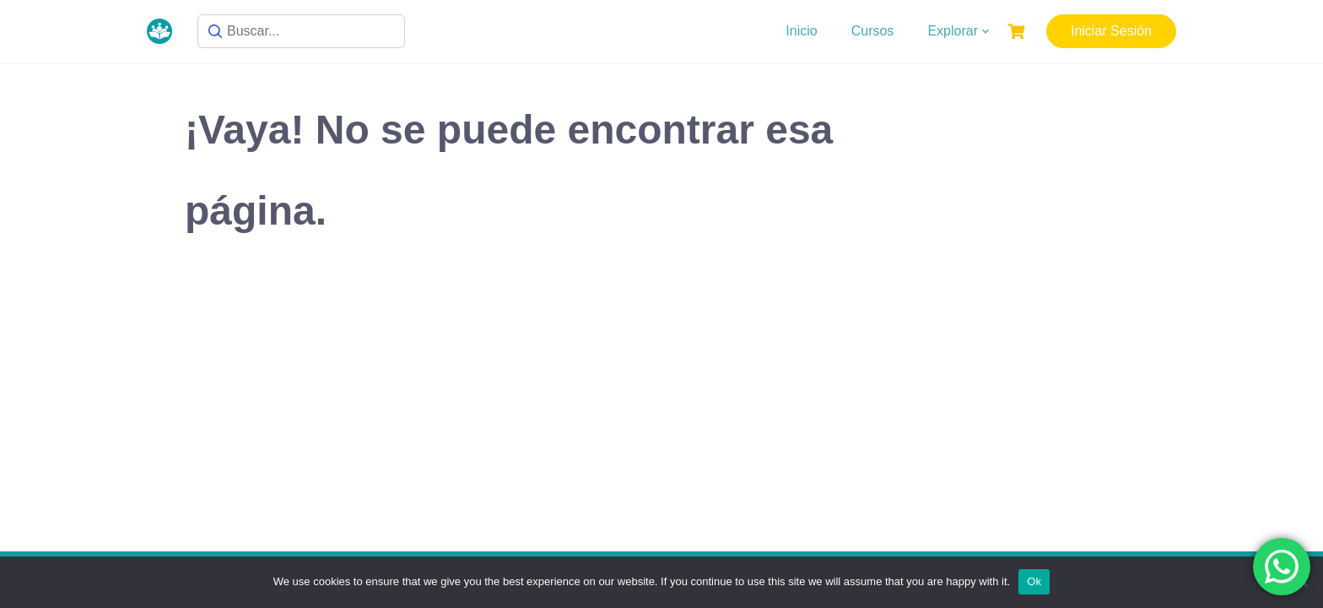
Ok (1034, 581)
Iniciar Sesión (1111, 31)
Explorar (952, 31)
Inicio (801, 31)
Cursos (872, 31)
